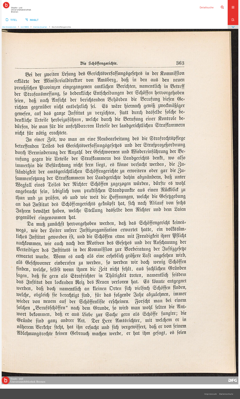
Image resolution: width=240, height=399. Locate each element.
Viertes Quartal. (40, 27)
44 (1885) (25, 27)
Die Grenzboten (9, 27)
